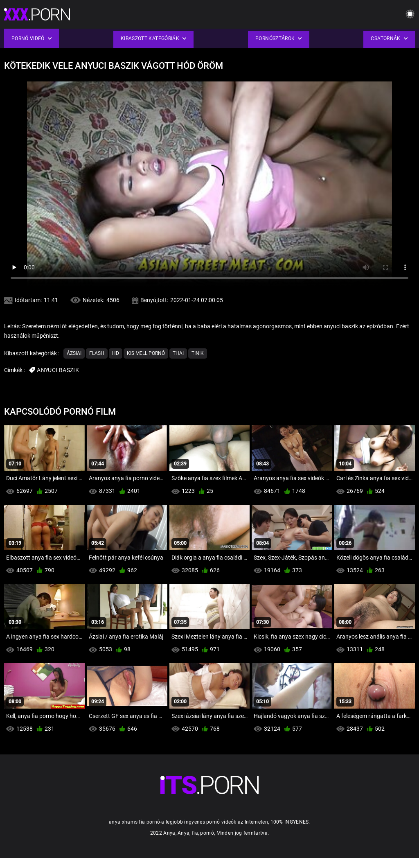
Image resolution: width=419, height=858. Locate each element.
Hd (115, 353)
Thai (178, 353)
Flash (96, 353)
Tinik (197, 353)
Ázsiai (74, 353)
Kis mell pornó (146, 353)
